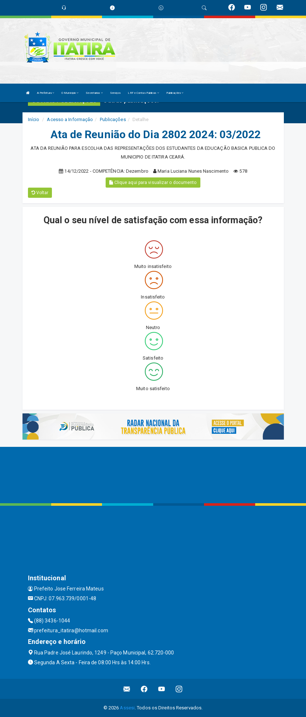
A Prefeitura (45, 93)
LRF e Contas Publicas (143, 93)
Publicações (174, 93)
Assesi (127, 707)
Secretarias (94, 93)
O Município (69, 93)
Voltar (40, 192)
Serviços (115, 93)
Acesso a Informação (70, 119)
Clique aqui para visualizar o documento (152, 182)
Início (34, 119)
